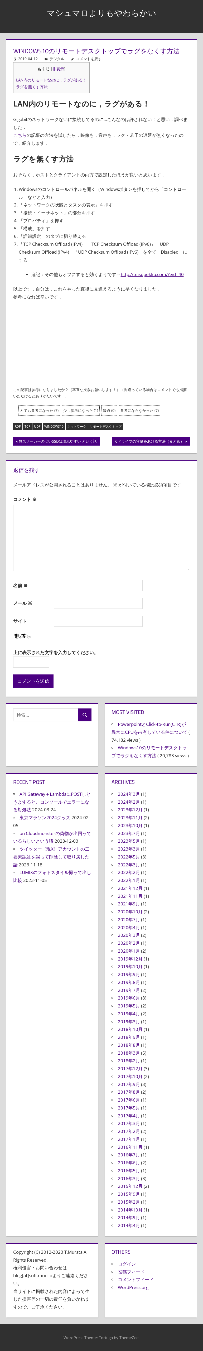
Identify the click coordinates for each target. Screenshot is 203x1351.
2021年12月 (130, 888)
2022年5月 (129, 857)
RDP (18, 426)
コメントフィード (136, 1279)
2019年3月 (129, 1022)
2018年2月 (129, 1061)
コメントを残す (89, 58)
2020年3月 (129, 935)
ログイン (127, 1264)
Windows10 (54, 426)
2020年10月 (130, 912)
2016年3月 (129, 1178)
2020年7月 (129, 919)
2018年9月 (129, 1037)
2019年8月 (129, 982)
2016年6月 (129, 1163)
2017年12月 (130, 1068)
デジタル (57, 58)
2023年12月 (130, 810)
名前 (20, 585)
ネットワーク (76, 426)
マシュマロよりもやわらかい (101, 12)
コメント (25, 499)
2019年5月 (129, 1006)
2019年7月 (129, 990)
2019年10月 (130, 966)
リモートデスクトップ (106, 426)
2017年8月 (129, 1092)
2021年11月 (130, 896)
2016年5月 (129, 1170)
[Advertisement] (101, 344)
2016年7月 (129, 1155)
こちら (20, 135)
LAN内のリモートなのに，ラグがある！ (51, 80)
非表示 (58, 68)
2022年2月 (129, 872)
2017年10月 (130, 1076)
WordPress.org (133, 1287)
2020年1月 (129, 951)
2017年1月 (129, 1139)
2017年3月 (129, 1123)
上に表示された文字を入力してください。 (55, 652)
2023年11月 (130, 817)
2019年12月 (130, 959)
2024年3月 (129, 794)
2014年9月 (129, 1217)
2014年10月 (130, 1210)
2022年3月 (129, 865)
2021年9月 (129, 904)
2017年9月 (129, 1084)
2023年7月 (129, 833)
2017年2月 (129, 1131)
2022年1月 (129, 880)
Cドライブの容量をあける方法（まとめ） (149, 442)
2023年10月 (130, 825)
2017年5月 (129, 1108)
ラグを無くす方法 (32, 86)
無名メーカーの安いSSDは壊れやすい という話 (57, 442)
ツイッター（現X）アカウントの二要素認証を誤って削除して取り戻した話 (51, 857)
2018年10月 (130, 1029)
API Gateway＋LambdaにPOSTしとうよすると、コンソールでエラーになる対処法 (52, 802)
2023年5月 (129, 841)
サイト (20, 621)
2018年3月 (129, 1053)
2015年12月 (130, 1186)
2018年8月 (129, 1045)
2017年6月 (129, 1100)
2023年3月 (129, 849)
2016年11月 (130, 1147)
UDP (37, 426)
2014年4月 (129, 1225)
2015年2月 (129, 1202)
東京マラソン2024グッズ (45, 817)
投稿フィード (131, 1272)
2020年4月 (129, 927)
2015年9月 (129, 1194)
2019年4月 (129, 1014)
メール (22, 603)
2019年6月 (129, 998)
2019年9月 (129, 974)
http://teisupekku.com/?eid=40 (152, 274)
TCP (27, 426)
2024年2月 (129, 802)
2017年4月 (129, 1116)
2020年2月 (129, 943)
